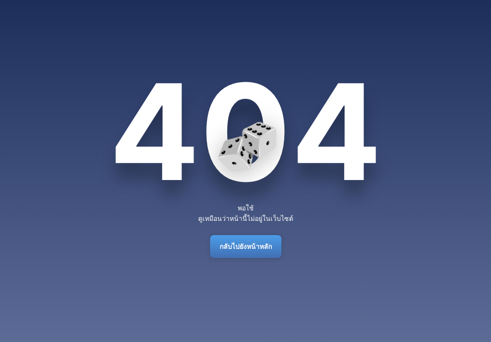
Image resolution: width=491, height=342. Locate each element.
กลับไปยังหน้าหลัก (246, 246)
